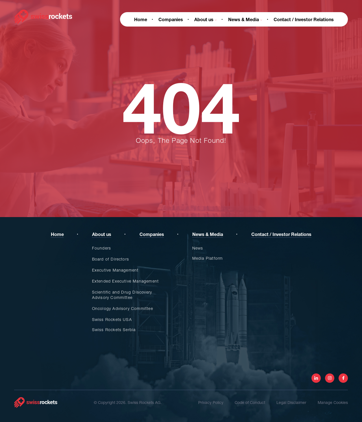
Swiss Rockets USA (112, 319)
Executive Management (115, 270)
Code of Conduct (250, 402)
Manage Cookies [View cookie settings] (333, 402)
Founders (101, 248)
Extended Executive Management (125, 281)
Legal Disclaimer (291, 402)
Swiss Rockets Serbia (114, 329)
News (197, 248)
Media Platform (207, 258)
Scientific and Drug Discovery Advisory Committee (122, 294)
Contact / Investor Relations (304, 19)
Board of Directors (110, 259)
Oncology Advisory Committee (122, 308)
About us (205, 19)
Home (140, 19)
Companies (170, 19)
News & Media (245, 19)
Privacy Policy (210, 402)
